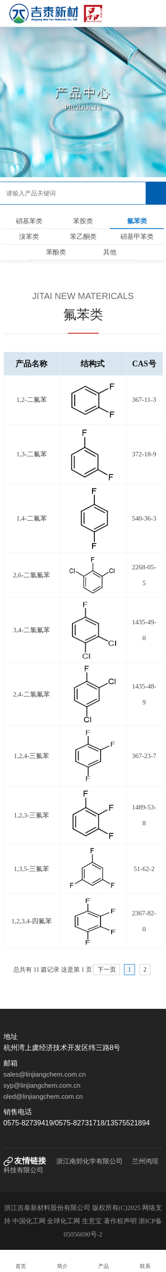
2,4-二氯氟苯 (31, 694)
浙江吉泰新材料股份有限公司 (47, 1207)
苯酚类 (56, 252)
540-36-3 (144, 518)
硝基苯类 (29, 221)
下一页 (106, 969)
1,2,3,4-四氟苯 (32, 921)
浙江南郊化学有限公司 (89, 1161)
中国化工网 (29, 1221)
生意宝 (92, 1221)
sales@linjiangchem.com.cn (45, 1074)
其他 (109, 252)
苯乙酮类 (83, 236)
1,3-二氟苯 (31, 454)
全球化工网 (63, 1221)
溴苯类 (29, 236)
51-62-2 (144, 868)
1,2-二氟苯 (31, 399)
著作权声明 (121, 1221)
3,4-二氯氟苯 (31, 630)
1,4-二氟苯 (31, 518)
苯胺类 (83, 221)
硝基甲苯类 (137, 236)
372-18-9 (144, 454)
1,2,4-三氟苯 (31, 755)
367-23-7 (144, 755)
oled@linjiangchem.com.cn (43, 1096)
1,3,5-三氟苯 (31, 868)
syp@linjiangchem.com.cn (42, 1085)
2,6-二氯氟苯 (31, 575)
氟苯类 (137, 221)
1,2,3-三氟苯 (31, 815)
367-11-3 (144, 399)
